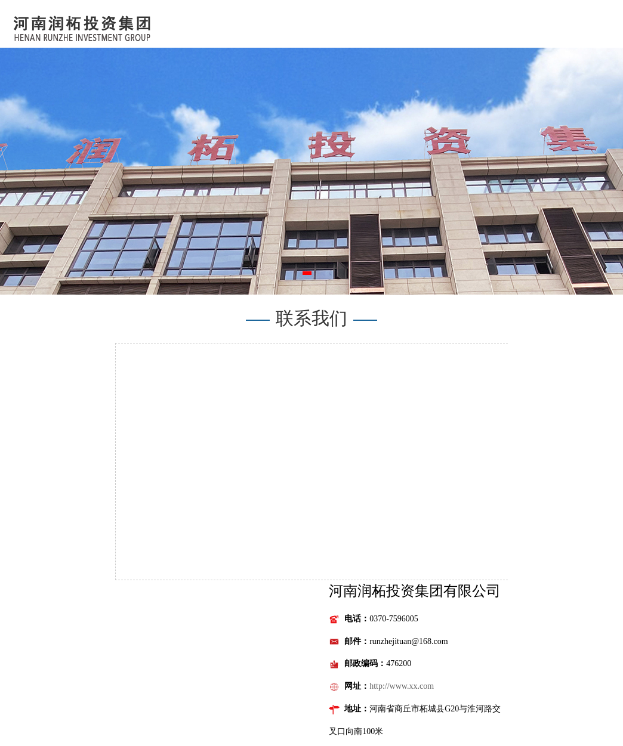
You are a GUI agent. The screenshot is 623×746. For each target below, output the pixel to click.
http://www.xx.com (401, 686)
